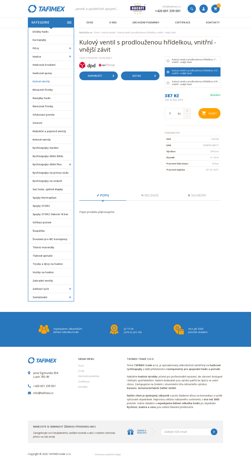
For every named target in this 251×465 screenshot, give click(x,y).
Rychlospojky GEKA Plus (53, 164)
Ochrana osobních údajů (108, 454)
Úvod (89, 22)
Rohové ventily (42, 139)
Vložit (209, 113)
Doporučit (102, 75)
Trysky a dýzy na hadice (48, 264)
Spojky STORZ (41, 205)
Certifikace (182, 22)
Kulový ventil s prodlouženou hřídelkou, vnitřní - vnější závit (147, 32)
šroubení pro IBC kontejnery (50, 239)
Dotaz (145, 75)
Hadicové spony (42, 73)
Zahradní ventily (43, 280)
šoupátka (39, 230)
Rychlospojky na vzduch (47, 181)
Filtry (53, 48)
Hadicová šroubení (44, 64)
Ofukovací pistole (43, 114)
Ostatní (37, 122)
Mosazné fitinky (43, 89)
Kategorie (51, 22)
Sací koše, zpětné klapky (48, 189)
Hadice (53, 57)
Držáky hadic (41, 31)
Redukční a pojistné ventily (49, 131)
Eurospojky (39, 39)
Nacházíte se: (86, 32)
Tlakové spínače (42, 255)
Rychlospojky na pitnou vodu (51, 172)
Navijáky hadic (42, 98)
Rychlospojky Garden (46, 147)
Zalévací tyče (53, 289)
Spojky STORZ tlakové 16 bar (50, 214)
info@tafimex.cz (171, 6)
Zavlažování (53, 297)
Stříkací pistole (42, 222)
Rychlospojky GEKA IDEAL (48, 156)
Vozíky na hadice (43, 272)
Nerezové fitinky (43, 106)
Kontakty (213, 22)
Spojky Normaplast (44, 197)
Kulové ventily (41, 81)
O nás (113, 22)
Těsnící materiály (43, 247)
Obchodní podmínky (145, 22)
